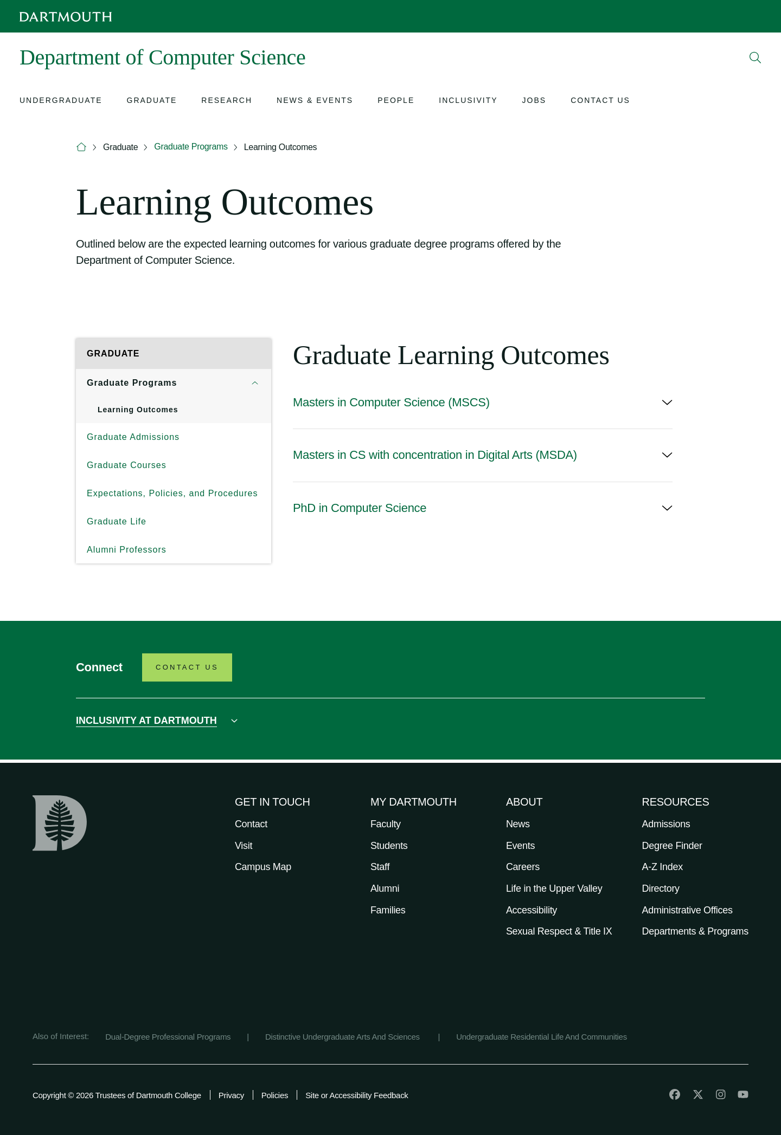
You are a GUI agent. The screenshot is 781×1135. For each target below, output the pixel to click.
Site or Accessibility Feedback (356, 1095)
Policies (274, 1095)
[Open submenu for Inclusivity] (468, 101)
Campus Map (263, 866)
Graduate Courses (127, 465)
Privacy (231, 1095)
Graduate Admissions (133, 437)
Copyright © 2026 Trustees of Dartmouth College (117, 1095)
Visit (243, 845)
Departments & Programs (695, 931)
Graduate (120, 147)
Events (520, 845)
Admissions (666, 824)
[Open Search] (755, 57)
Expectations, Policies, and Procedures (172, 493)
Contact (251, 824)
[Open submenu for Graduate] (152, 101)
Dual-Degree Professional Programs (168, 1036)
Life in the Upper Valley (554, 888)
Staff (379, 866)
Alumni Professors (127, 549)
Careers (523, 866)
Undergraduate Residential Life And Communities (541, 1036)
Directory (661, 888)
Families (388, 910)
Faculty (385, 824)
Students (389, 845)
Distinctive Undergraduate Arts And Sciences (343, 1036)
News (518, 824)
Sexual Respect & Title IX (559, 931)
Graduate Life (116, 521)
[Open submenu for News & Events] (315, 101)
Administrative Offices (687, 910)
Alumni (384, 888)
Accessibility (531, 910)
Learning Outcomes (280, 147)
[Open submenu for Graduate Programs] (254, 383)
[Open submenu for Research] (226, 101)
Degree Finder (672, 845)
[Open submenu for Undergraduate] (61, 101)
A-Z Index (662, 866)
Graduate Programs (190, 146)
